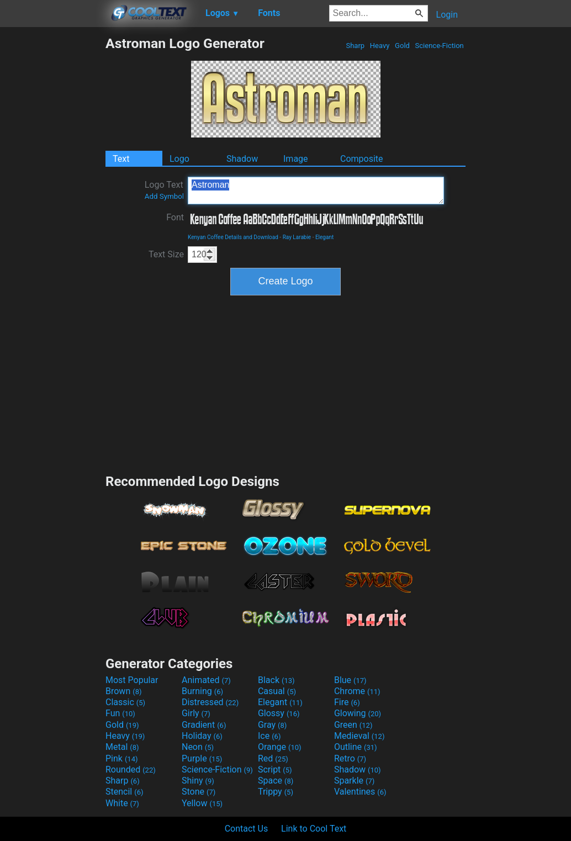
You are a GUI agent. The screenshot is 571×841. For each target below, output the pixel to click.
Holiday (202, 736)
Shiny (198, 780)
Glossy (279, 713)
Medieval (359, 736)
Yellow (202, 803)
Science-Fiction (439, 45)
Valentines (360, 791)
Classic (125, 702)
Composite (361, 159)
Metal (122, 747)
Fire (347, 702)
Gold (402, 45)
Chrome (357, 691)
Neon (198, 747)
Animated (206, 680)
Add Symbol (164, 196)
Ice (269, 736)
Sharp (355, 45)
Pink (121, 758)
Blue (350, 680)
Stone (198, 791)
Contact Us (246, 828)
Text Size (166, 254)
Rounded (130, 769)
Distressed (210, 702)
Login (447, 14)
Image (295, 159)
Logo (179, 159)
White (122, 803)
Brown (123, 691)
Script (275, 769)
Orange (280, 747)
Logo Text (164, 189)
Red (273, 758)
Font (175, 217)
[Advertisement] (52, 201)
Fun (120, 713)
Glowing (357, 713)
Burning (202, 691)
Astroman (316, 190)
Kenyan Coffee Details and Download (233, 237)
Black (276, 680)
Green (353, 725)
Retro (350, 758)
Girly (196, 713)
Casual (277, 691)
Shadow (242, 159)
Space (275, 780)
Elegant (324, 237)
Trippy (275, 791)
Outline (355, 747)
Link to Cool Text (313, 828)
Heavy (380, 45)
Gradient (204, 725)
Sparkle (354, 780)
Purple (202, 758)
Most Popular (131, 680)
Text (121, 159)
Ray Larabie (297, 237)
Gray (272, 725)
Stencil (124, 791)
